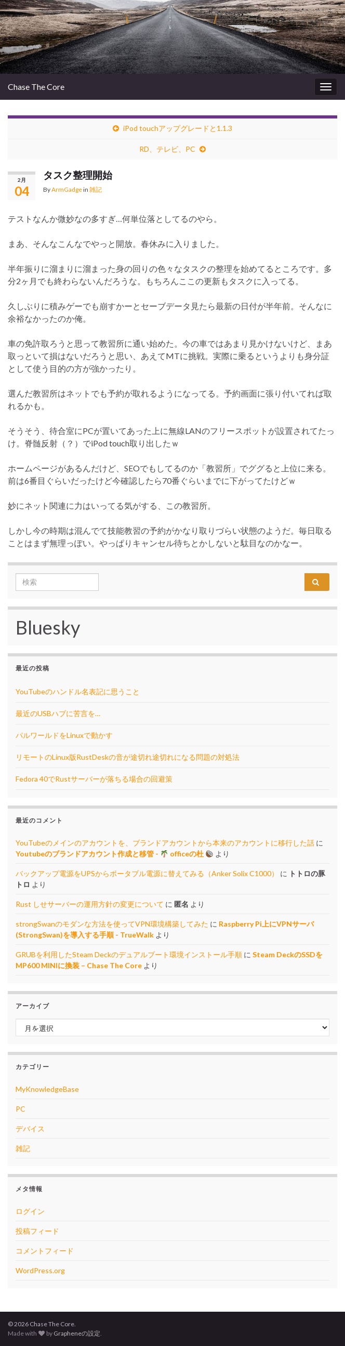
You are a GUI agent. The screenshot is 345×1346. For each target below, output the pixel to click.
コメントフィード (45, 1250)
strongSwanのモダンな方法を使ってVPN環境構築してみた (112, 923)
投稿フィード (37, 1230)
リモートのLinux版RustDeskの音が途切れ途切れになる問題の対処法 (128, 757)
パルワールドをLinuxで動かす (64, 735)
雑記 (95, 189)
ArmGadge (66, 189)
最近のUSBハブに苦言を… (58, 713)
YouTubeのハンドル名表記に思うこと (78, 691)
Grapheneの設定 (77, 1333)
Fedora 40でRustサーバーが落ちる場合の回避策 (94, 778)
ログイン (30, 1211)
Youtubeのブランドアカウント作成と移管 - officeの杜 (114, 853)
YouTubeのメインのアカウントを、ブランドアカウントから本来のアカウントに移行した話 (165, 842)
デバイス (30, 1128)
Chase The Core (36, 86)
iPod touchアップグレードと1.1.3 (177, 128)
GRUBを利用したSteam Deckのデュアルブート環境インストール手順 (129, 954)
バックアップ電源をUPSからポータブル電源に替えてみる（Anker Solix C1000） (147, 873)
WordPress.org (40, 1270)
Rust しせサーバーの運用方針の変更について (90, 904)
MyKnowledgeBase (47, 1089)
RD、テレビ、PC (167, 148)
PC (20, 1108)
